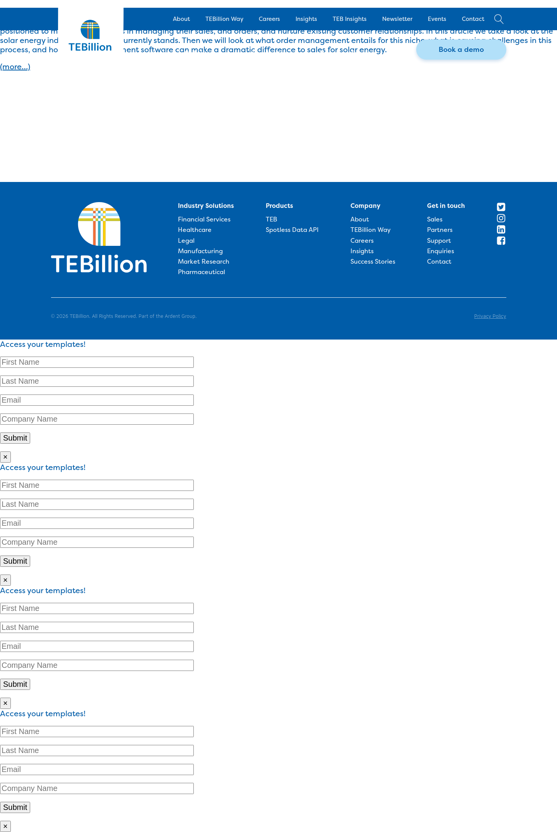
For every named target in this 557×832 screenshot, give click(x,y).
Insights (306, 19)
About (181, 19)
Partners (440, 230)
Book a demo (461, 49)
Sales (435, 219)
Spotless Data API (292, 230)
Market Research (203, 262)
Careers (269, 19)
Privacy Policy (490, 316)
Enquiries (440, 251)
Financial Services (204, 219)
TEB (271, 219)
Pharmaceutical (201, 272)
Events (437, 19)
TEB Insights (350, 19)
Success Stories (372, 262)
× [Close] (5, 457)
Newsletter (397, 19)
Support (439, 241)
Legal (186, 241)
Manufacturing (200, 251)
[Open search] (499, 19)
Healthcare (195, 230)
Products (279, 205)
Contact (473, 19)
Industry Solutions (206, 205)
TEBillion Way (224, 19)
